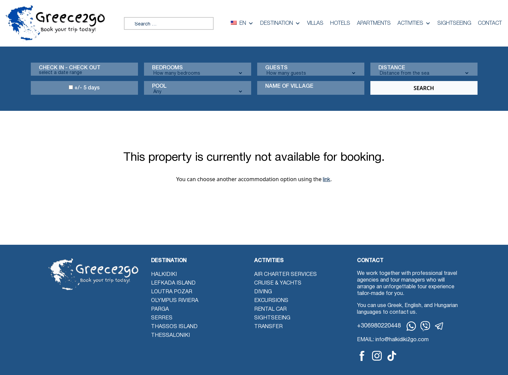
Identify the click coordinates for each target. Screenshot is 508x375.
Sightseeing (454, 23)
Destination (280, 23)
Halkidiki (164, 274)
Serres (161, 318)
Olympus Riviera (174, 300)
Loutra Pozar (171, 292)
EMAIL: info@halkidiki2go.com (393, 340)
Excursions (271, 300)
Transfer (268, 326)
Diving (263, 292)
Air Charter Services (285, 274)
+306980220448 (379, 326)
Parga (160, 309)
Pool (159, 86)
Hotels (340, 23)
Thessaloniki (170, 335)
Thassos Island (174, 326)
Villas (315, 23)
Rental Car (270, 309)
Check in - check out (69, 68)
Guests (276, 68)
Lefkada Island (173, 283)
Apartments (374, 23)
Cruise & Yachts (277, 283)
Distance (391, 68)
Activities (414, 23)
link (326, 179)
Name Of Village (289, 86)
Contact (490, 23)
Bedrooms (167, 68)
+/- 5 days (84, 87)
